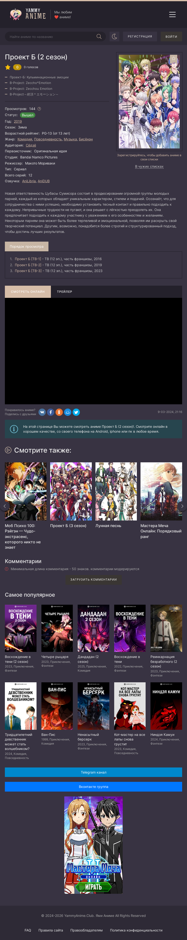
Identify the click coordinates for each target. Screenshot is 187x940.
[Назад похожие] (5, 506)
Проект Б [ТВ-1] (28, 259)
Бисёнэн (86, 139)
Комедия (25, 139)
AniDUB (44, 181)
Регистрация (140, 36)
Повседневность (48, 139)
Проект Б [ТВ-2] (28, 265)
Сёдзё (31, 145)
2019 (18, 121)
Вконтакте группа (93, 787)
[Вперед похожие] (182, 506)
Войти (171, 36)
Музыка (70, 139)
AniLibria (29, 181)
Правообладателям (86, 930)
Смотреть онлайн (28, 291)
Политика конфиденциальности (136, 930)
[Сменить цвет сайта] (114, 36)
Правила (50, 930)
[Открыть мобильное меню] (172, 14)
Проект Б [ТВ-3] (28, 271)
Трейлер (64, 291)
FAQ (28, 930)
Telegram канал (93, 772)
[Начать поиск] (99, 36)
